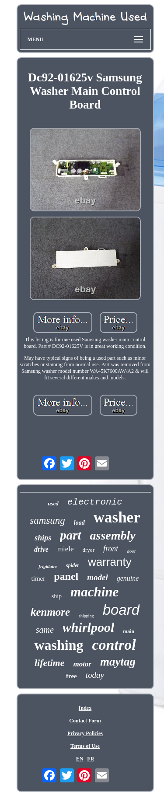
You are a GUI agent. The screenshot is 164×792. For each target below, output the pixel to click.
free (71, 676)
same (45, 629)
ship (57, 596)
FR (90, 759)
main (128, 631)
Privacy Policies (85, 733)
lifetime (49, 662)
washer (117, 517)
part (70, 535)
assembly (113, 535)
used (53, 503)
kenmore (50, 612)
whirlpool (88, 627)
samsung (47, 520)
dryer (88, 550)
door (131, 551)
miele (65, 549)
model (97, 577)
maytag (118, 661)
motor (82, 664)
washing (58, 645)
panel (66, 576)
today (95, 675)
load (79, 522)
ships (43, 537)
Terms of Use (85, 746)
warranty (110, 561)
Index (85, 708)
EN (80, 759)
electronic (94, 502)
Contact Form (85, 721)
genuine (128, 578)
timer (38, 578)
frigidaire (47, 566)
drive (41, 549)
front (110, 548)
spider (72, 565)
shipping (86, 615)
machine (94, 591)
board (121, 610)
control (114, 645)
